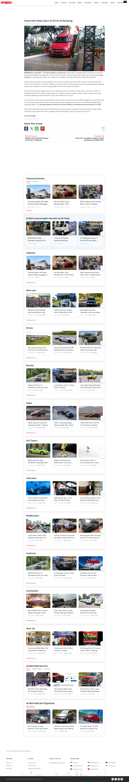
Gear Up (96, 2)
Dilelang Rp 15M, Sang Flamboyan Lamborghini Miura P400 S (38, 461)
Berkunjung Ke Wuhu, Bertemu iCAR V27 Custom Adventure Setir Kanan (90, 537)
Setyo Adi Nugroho (59, 694)
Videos (112, 2)
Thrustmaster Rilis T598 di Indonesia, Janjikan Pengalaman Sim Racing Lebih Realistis (64, 649)
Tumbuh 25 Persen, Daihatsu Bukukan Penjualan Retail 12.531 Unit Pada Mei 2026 (62, 239)
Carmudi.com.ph (76, 766)
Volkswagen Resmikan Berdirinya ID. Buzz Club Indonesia (88, 612)
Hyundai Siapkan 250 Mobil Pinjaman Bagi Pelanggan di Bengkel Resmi (38, 203)
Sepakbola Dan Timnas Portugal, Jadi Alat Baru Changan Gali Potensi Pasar (89, 574)
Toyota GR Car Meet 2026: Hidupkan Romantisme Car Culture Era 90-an (37, 537)
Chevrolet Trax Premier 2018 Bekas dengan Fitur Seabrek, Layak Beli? (64, 727)
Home (56, 2)
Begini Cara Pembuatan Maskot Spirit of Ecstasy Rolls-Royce (62, 461)
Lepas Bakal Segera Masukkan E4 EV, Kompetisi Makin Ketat (90, 386)
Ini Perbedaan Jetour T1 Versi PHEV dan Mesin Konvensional (89, 239)
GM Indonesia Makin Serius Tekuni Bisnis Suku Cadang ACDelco (63, 690)
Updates (64, 2)
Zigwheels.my (93, 766)
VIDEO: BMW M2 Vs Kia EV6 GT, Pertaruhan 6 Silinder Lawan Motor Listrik (89, 424)
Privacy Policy (32, 765)
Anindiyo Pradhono (59, 207)
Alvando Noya (58, 427)
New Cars (72, 2)
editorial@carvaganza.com (57, 763)
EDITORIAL (9, 768)
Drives (80, 2)
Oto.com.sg (110, 766)
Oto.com (74, 762)
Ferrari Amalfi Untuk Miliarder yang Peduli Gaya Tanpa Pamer (37, 499)
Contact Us (9, 765)
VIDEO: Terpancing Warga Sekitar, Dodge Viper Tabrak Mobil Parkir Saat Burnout (63, 424)
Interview (87, 2)
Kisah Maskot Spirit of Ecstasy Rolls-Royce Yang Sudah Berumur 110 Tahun (89, 461)
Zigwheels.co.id (94, 762)
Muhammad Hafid (33, 427)
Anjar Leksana (32, 207)
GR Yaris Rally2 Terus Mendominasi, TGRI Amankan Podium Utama (63, 203)
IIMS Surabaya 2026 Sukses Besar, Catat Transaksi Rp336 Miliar (90, 203)
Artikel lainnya (30, 282)
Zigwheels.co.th (76, 769)
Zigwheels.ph (110, 762)
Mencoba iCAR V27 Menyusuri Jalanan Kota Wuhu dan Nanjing (90, 349)
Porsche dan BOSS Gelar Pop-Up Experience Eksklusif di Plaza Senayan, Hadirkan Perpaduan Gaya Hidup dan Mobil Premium (38, 649)
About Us (8, 763)
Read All (28, 210)
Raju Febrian (83, 694)
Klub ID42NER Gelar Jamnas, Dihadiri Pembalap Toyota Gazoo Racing (38, 612)
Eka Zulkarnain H (32, 352)
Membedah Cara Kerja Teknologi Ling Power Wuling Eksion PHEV (90, 311)
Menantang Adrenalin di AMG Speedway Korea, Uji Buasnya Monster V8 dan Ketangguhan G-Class (64, 349)
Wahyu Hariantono (33, 503)
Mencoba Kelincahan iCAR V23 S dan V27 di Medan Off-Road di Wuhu (38, 349)
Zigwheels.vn (93, 769)
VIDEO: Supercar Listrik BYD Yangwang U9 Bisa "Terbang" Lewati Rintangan (38, 424)
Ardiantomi (57, 731)
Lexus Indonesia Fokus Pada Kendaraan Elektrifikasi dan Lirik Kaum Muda (90, 499)
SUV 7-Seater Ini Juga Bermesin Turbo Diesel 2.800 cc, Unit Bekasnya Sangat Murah (38, 727)
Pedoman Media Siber (34, 768)
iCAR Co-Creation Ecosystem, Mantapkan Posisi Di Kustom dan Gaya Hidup (64, 537)
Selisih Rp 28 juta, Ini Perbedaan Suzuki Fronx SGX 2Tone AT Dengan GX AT (38, 386)
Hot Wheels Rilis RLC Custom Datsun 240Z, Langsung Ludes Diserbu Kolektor (90, 649)
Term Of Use (31, 763)
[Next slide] (102, 197)
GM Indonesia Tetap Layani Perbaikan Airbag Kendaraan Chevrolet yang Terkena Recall (90, 690)
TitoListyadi (30, 24)
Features (104, 2)
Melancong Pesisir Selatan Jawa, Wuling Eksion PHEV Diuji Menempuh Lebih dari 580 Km (63, 311)
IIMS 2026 (120, 2)
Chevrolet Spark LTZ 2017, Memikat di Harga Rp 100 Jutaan (89, 727)
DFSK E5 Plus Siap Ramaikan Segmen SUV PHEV (36, 239)
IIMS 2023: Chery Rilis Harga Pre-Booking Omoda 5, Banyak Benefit (37, 690)
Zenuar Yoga (31, 390)
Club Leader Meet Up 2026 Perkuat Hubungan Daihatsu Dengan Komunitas (64, 612)
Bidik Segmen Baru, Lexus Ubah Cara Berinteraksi (63, 499)
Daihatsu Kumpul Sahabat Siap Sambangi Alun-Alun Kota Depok (37, 311)
